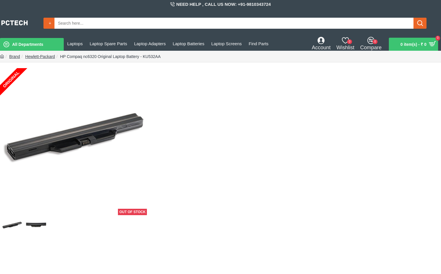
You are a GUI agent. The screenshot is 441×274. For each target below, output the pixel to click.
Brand (14, 56)
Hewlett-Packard (40, 56)
